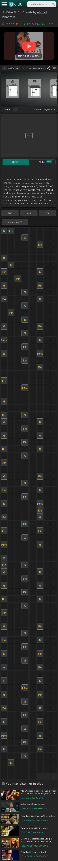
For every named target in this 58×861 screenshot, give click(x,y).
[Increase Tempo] (17, 68)
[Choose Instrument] (15, 109)
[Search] (53, 4)
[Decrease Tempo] (4, 68)
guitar (8, 109)
